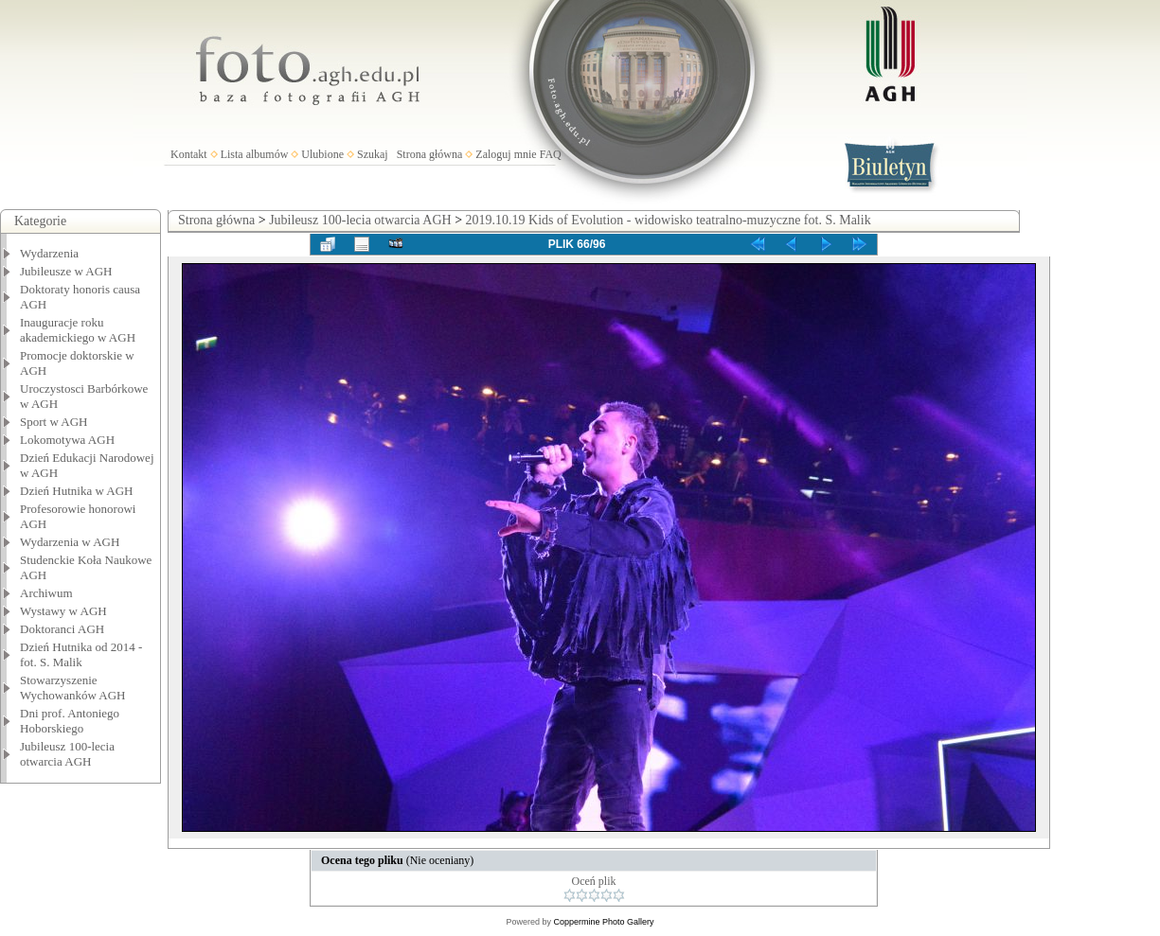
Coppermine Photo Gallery (603, 922)
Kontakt (188, 154)
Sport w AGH (54, 422)
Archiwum (46, 593)
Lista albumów (255, 154)
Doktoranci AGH (62, 629)
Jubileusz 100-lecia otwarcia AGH (67, 753)
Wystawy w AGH (63, 611)
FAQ (551, 154)
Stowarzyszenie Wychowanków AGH (73, 687)
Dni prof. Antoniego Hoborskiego (69, 720)
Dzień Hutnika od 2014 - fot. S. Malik (81, 654)
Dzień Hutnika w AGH (77, 491)
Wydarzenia (49, 253)
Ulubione (322, 154)
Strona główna (430, 154)
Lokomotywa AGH (67, 440)
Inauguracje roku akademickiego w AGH (77, 329)
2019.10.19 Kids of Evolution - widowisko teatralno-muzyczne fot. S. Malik (668, 220)
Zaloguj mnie (505, 154)
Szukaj (372, 154)
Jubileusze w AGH (66, 271)
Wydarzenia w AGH (69, 542)
